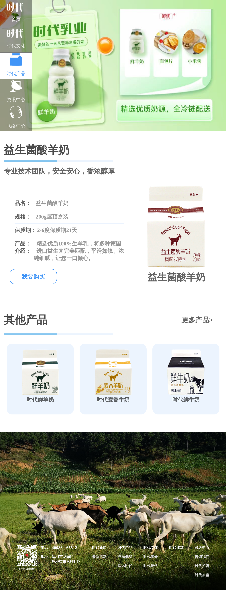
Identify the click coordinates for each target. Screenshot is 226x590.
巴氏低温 (125, 557)
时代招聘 (202, 566)
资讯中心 (16, 90)
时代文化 (16, 38)
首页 (16, 12)
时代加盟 (202, 575)
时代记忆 (150, 566)
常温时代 (125, 566)
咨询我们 (202, 557)
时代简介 (150, 557)
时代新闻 (99, 548)
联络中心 (16, 117)
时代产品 (16, 64)
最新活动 (99, 557)
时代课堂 (176, 548)
